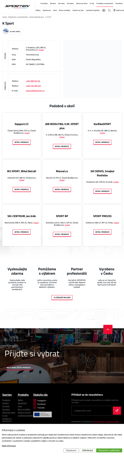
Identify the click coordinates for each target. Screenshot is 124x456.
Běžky (38, 10)
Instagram (39, 400)
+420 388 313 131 (33, 81)
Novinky (6, 406)
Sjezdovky (47, 10)
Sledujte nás (40, 395)
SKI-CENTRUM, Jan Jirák (21, 216)
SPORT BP (62, 216)
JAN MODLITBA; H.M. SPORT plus (62, 126)
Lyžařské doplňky (93, 10)
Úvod (4, 17)
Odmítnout (87, 450)
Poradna (6, 409)
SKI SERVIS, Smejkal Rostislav (102, 173)
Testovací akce (8, 412)
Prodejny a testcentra (7, 420)
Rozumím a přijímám (109, 450)
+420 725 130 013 (33, 86)
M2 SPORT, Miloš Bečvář (21, 171)
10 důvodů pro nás (62, 297)
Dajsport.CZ (22, 124)
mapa (41, 50)
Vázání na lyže (78, 10)
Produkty (6, 400)
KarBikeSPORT (102, 124)
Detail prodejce (21, 142)
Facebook (39, 404)
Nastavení (71, 450)
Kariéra (5, 403)
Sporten (7, 395)
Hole (55, 10)
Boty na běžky (64, 10)
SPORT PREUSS (102, 216)
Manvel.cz (62, 171)
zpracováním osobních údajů (106, 421)
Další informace (9, 446)
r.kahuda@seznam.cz (35, 91)
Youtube (39, 407)
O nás (4, 415)
